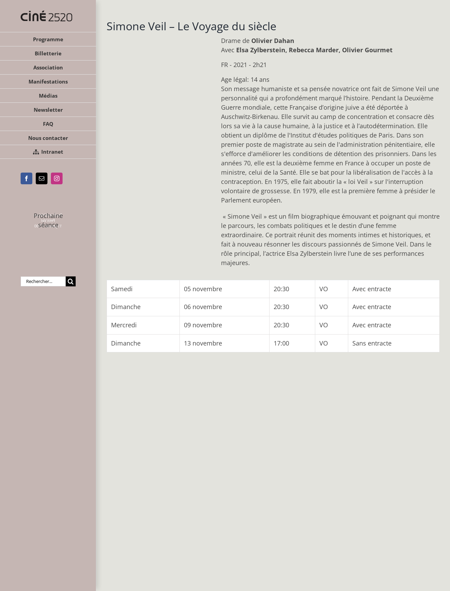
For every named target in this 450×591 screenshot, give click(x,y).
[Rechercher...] (43, 281)
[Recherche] (71, 281)
